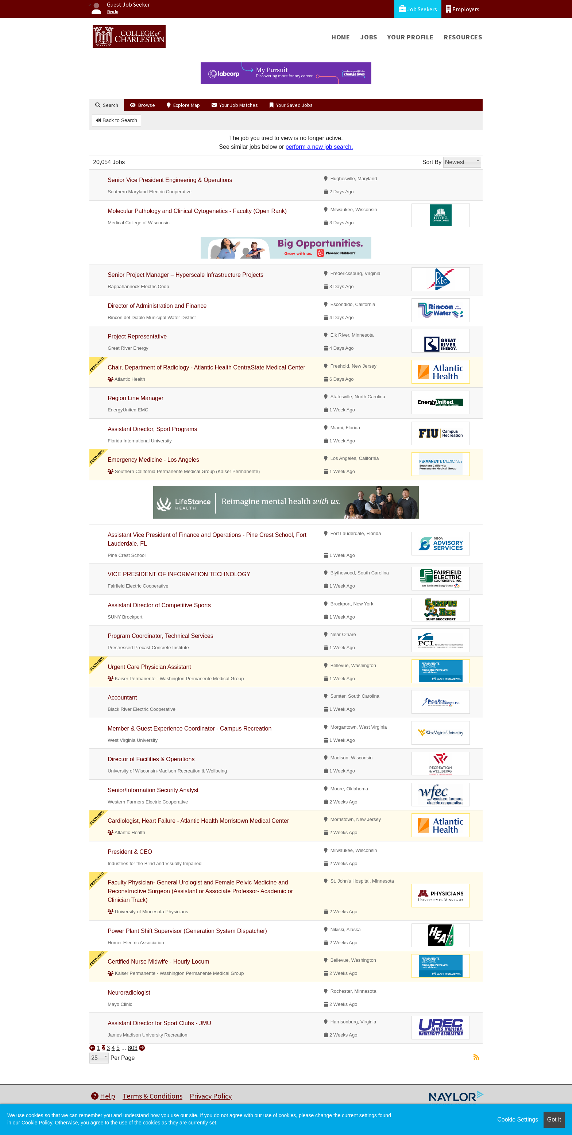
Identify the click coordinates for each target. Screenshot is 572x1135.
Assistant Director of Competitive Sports (159, 605)
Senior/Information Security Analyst (153, 790)
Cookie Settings (517, 1119)
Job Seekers (418, 8)
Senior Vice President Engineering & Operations (170, 180)
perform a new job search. (319, 147)
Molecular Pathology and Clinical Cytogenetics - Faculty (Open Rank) (197, 211)
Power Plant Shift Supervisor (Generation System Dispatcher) (187, 931)
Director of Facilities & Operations (151, 759)
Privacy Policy (211, 1095)
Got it (554, 1119)
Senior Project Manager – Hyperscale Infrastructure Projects (185, 275)
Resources (463, 37)
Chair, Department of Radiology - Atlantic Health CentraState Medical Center (206, 367)
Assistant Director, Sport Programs (152, 429)
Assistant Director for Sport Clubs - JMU (159, 1023)
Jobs (368, 37)
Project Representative (137, 336)
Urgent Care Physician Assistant (149, 667)
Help (103, 1095)
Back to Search (116, 120)
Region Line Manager (135, 398)
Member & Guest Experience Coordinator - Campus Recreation (189, 728)
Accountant (122, 697)
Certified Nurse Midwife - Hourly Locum (158, 961)
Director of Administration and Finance (157, 306)
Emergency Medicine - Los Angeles (153, 460)
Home (341, 37)
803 (133, 1048)
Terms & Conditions (152, 1095)
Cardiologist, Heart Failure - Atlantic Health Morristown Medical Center (198, 821)
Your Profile (410, 37)
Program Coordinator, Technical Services (160, 636)
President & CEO (130, 852)
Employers (462, 8)
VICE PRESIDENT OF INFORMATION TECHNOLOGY (179, 574)
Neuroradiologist (129, 992)
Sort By (431, 162)
